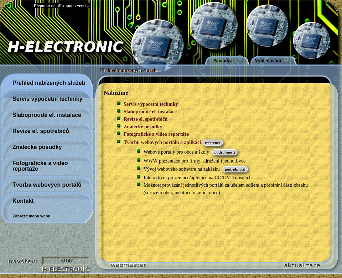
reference (213, 142)
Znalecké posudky (37, 147)
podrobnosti (224, 152)
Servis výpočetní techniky (47, 99)
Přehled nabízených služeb (128, 70)
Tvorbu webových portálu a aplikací (162, 142)
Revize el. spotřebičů (40, 131)
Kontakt (23, 201)
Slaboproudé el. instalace (46, 115)
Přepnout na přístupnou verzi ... (62, 5)
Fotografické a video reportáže (40, 166)
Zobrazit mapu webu (31, 216)
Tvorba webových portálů (47, 185)
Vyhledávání (268, 60)
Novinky (223, 60)
